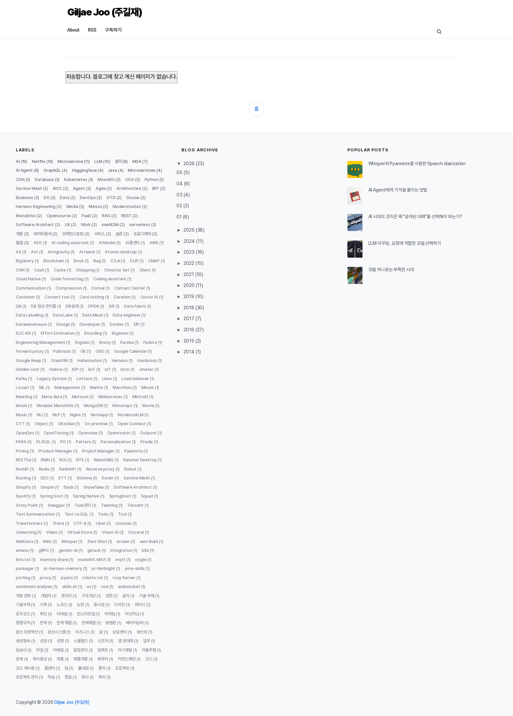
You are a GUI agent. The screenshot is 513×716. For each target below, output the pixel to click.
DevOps (88, 197)
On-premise (96, 423)
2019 (189, 296)
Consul (98, 288)
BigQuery (25, 260)
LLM (98, 161)
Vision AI (110, 532)
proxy (45, 577)
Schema (84, 477)
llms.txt (23, 559)
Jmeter (146, 369)
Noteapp (99, 414)
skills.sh (69, 586)
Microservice (70, 161)
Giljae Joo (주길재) (104, 12)
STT (62, 477)
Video (52, 532)
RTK (80, 459)
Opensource (59, 215)
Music (21, 414)
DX (46, 197)
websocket (129, 586)
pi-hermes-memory (63, 568)
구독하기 (113, 30)
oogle (140, 559)
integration (121, 550)
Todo (103, 514)
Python (151, 179)
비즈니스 (82, 631)
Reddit (22, 469)
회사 (85, 677)
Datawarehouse (31, 324)
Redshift (67, 469)
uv (89, 586)
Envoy (105, 342)
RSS (92, 30)
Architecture (128, 188)
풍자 (101, 668)
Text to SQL (76, 514)
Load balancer (135, 378)
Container (25, 296)
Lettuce (84, 378)
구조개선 (89, 595)
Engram (82, 342)
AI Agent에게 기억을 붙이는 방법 (398, 189)
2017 (189, 318)
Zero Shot (97, 541)
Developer (90, 324)
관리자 (66, 595)
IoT (108, 369)
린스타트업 (86, 613)
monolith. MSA (92, 559)
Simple (47, 487)
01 (179, 216)
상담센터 (119, 631)
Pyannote (133, 450)
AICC (57, 188)
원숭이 (21, 650)
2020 (189, 285)
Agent (79, 188)
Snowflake (93, 487)
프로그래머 (142, 233)
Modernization (127, 206)
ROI (62, 459)
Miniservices (110, 396)
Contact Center (129, 288)
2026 (189, 163)
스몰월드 (81, 640)
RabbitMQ (104, 459)
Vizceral (136, 532)
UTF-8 (80, 523)
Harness (120, 360)
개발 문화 (23, 595)
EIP (137, 324)
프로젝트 (122, 668)
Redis (44, 469)
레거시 (140, 604)
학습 (51, 677)
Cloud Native (28, 278)
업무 (146, 640)
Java (112, 170)
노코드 (62, 604)
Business (24, 197)
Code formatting (67, 278)
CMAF (154, 260)
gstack (94, 550)
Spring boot (51, 496)
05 (179, 172)
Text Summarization (35, 514)
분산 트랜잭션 (27, 631)
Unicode (123, 523)
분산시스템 (56, 631)
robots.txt (92, 577)
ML (42, 387)
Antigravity (58, 251)
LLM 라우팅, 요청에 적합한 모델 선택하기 (404, 243)
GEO (100, 351)
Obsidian (66, 423)
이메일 (58, 650)
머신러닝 (132, 613)
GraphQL (52, 170)
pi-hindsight (103, 568)
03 (179, 194)
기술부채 (23, 604)
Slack (68, 487)
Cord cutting (92, 296)
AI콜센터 (132, 242)
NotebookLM (130, 414)
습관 (119, 233)
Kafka (21, 378)
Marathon (122, 387)
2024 (189, 241)
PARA (21, 441)
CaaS (39, 270)
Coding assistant (109, 278)
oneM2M (110, 224)
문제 (43, 622)
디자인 (119, 604)
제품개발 (80, 658)
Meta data (52, 396)
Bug (97, 260)
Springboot (120, 496)
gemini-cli (68, 550)
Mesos (95, 206)
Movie (148, 405)
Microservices (141, 170)
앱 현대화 (125, 640)
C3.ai (115, 260)
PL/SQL (43, 441)
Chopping (85, 270)
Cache (60, 270)
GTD (111, 197)
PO (63, 441)
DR (111, 306)
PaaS (86, 215)
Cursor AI (149, 296)
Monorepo (122, 405)
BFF (155, 188)
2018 (189, 307)
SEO (44, 477)
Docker (117, 324)
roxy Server (124, 577)
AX (18, 251)
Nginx (75, 414)
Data (64, 197)
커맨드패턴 (126, 658)
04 (180, 183)
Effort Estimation (58, 333)
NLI (40, 414)
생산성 (141, 631)
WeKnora (24, 541)
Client (145, 270)
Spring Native (86, 496)
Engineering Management (40, 342)
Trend (58, 523)
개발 (19, 233)
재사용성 (40, 658)
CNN (20, 270)
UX (67, 224)
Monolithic (26, 215)
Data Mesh (92, 315)
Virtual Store (79, 532)
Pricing (22, 450)
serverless (139, 224)
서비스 (99, 233)
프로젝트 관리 (27, 677)
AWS (154, 242)
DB (18, 306)
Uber (100, 523)
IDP (75, 369)
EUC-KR (23, 333)
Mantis (96, 387)
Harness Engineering (36, 206)
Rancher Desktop (140, 459)
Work (86, 224)
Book (78, 260)
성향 (60, 640)
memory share (54, 559)
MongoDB (93, 405)
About (73, 30)
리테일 (62, 613)
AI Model (107, 242)
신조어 (103, 640)
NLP (56, 414)
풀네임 (83, 668)
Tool (122, 514)
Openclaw (88, 432)
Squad (147, 496)
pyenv (67, 577)
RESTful (23, 459)
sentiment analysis (34, 586)
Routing (23, 477)
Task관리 (83, 505)
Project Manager (98, 450)
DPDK (93, 306)
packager (25, 568)
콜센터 (49, 668)
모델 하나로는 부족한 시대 (391, 269)
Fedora (150, 342)
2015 (189, 341)
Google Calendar (130, 351)
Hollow (55, 369)
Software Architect (35, 224)
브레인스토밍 (72, 233)
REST (126, 215)
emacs (22, 550)
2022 (189, 263)
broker (123, 541)
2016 (189, 329)
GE (83, 351)
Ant (34, 251)
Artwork (87, 251)
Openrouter (118, 432)
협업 (19, 242)
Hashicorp (147, 360)
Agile (100, 188)
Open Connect (132, 423)
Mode (21, 405)
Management (67, 387)
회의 (101, 677)
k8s (145, 550)
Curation (122, 296)
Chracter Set (116, 270)
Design (63, 324)
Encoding (93, 333)
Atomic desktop (121, 251)
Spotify (23, 496)
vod (104, 586)
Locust (22, 387)
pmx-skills (135, 568)
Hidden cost (27, 369)
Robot (130, 469)
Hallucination (89, 360)
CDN (20, 179)
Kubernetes (75, 179)
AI (18, 161)
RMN (45, 459)
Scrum (108, 477)
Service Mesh (29, 188)
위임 (39, 650)
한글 (68, 677)
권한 (109, 595)
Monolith (106, 179)
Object (41, 423)
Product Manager (55, 450)
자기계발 (125, 650)
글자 (125, 595)
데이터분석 (42, 233)
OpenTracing (56, 432)
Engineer (120, 333)
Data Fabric (135, 306)
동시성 (99, 604)
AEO (38, 242)
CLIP (134, 260)
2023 (189, 252)
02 (179, 205)
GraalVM (59, 360)
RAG (106, 215)
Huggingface (84, 170)
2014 (189, 351)
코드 (148, 658)
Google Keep (28, 360)
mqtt (120, 559)
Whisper (69, 541)
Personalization (116, 441)
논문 (80, 604)
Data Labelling (29, 315)
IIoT (91, 369)
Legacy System (52, 378)
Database (44, 179)
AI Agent (24, 170)
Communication (31, 288)
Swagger (56, 505)
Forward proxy (30, 351)
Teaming (109, 505)
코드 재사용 (25, 668)
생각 (118, 161)
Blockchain (53, 260)
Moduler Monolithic (55, 405)
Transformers (29, 523)
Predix (146, 441)
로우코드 (23, 613)
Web (47, 541)
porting (23, 577)
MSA (137, 161)
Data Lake (63, 315)
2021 (189, 274)
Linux (107, 378)
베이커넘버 (135, 622)
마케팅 (110, 613)
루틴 (43, 613)
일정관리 (80, 650)
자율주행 (149, 650)
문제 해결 (64, 622)
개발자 (46, 595)
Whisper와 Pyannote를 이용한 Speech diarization (417, 163)
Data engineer (126, 315)
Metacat (80, 396)
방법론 (110, 622)
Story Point (27, 505)
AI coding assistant (70, 242)
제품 (60, 658)
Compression (69, 288)
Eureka (126, 342)
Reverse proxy (100, 469)
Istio (125, 369)
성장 (43, 640)
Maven (147, 387)
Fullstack (62, 351)
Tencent (135, 505)
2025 (189, 230)
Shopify (23, 487)
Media (72, 206)
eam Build (149, 541)
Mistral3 (140, 396)
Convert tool (57, 296)
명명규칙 (23, 622)
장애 (19, 658)
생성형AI (23, 640)
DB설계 (72, 306)
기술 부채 (146, 595)
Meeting (24, 396)
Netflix (38, 161)
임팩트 (102, 650)
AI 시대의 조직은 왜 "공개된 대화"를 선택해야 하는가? (415, 216)
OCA (129, 179)
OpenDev (25, 432)
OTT (20, 423)
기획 (43, 604)
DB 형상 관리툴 (43, 306)
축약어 (102, 658)
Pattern (83, 441)
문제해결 (89, 622)
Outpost (148, 432)
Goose (132, 197)
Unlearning (26, 532)
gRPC (43, 550)
